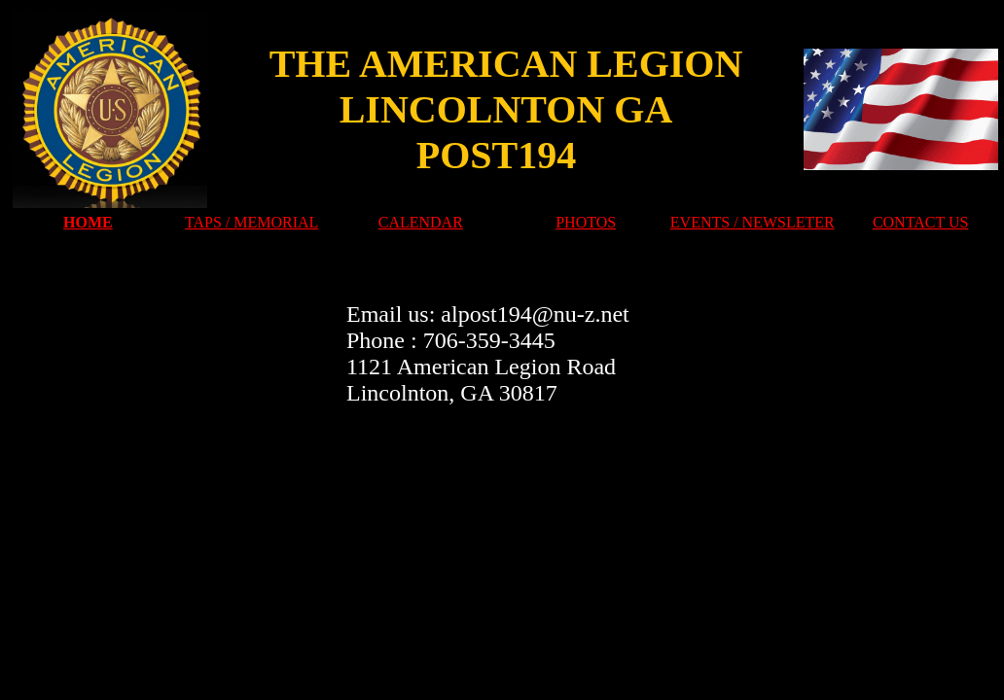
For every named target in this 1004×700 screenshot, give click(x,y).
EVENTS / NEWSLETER (752, 222)
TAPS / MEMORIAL (251, 222)
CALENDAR (420, 222)
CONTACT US (920, 222)
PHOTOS (586, 222)
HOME (88, 222)
